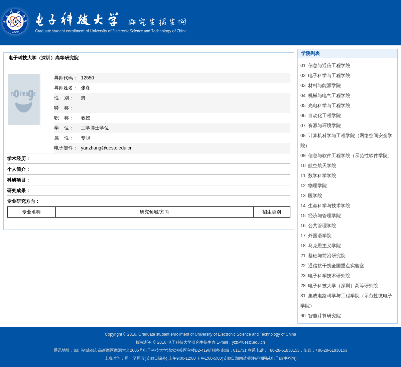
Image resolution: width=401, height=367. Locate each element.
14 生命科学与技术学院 (325, 205)
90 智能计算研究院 (320, 315)
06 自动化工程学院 (320, 115)
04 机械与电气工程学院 (325, 95)
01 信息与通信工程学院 (325, 65)
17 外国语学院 (315, 235)
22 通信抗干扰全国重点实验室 (332, 265)
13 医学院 (311, 195)
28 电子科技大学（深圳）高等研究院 (339, 285)
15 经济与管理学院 (320, 215)
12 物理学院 (313, 185)
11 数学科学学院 (318, 175)
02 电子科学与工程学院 (325, 75)
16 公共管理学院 (318, 225)
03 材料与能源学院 (320, 85)
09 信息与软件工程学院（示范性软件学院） (346, 155)
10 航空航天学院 (318, 165)
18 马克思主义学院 (320, 245)
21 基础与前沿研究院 (323, 255)
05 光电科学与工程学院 (325, 105)
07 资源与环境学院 (320, 125)
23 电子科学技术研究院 (325, 275)
